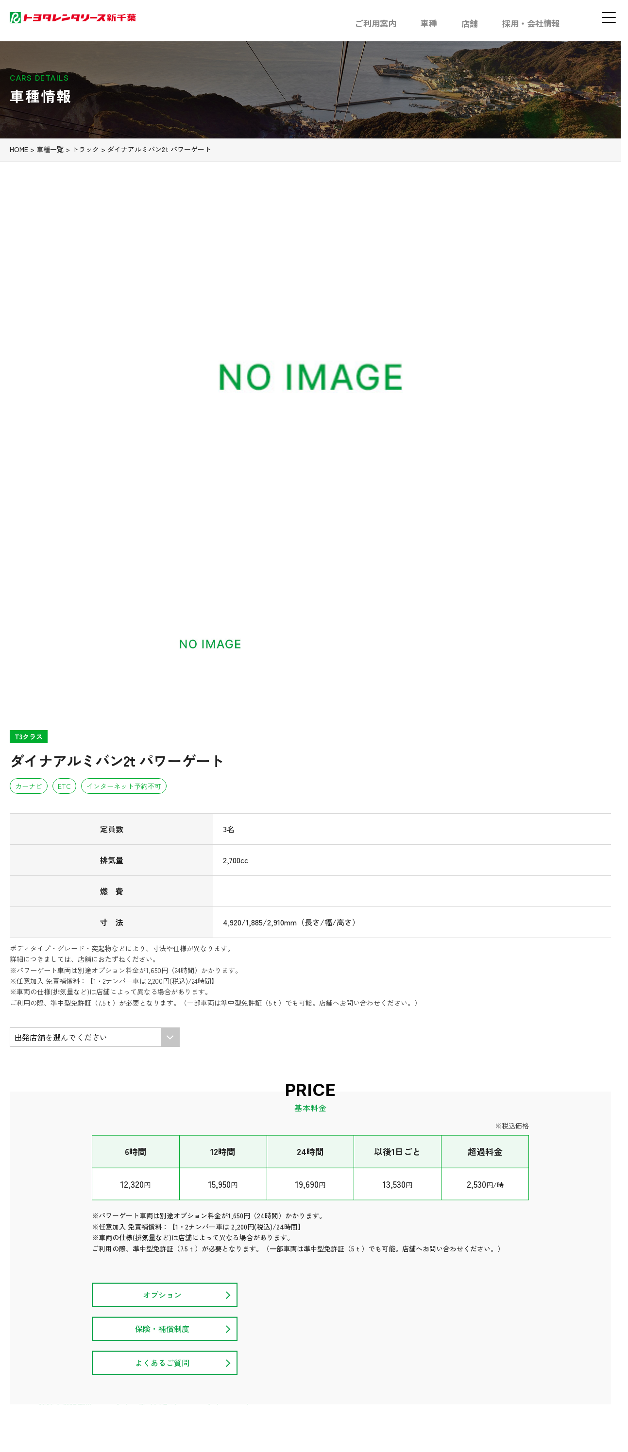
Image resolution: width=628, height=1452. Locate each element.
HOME (33, 240)
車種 (429, 23)
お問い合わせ (589, 1351)
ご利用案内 (375, 23)
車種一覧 (64, 240)
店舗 (469, 23)
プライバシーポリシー (516, 1351)
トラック (100, 240)
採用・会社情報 (531, 23)
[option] (148, 375)
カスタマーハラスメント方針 (418, 1351)
